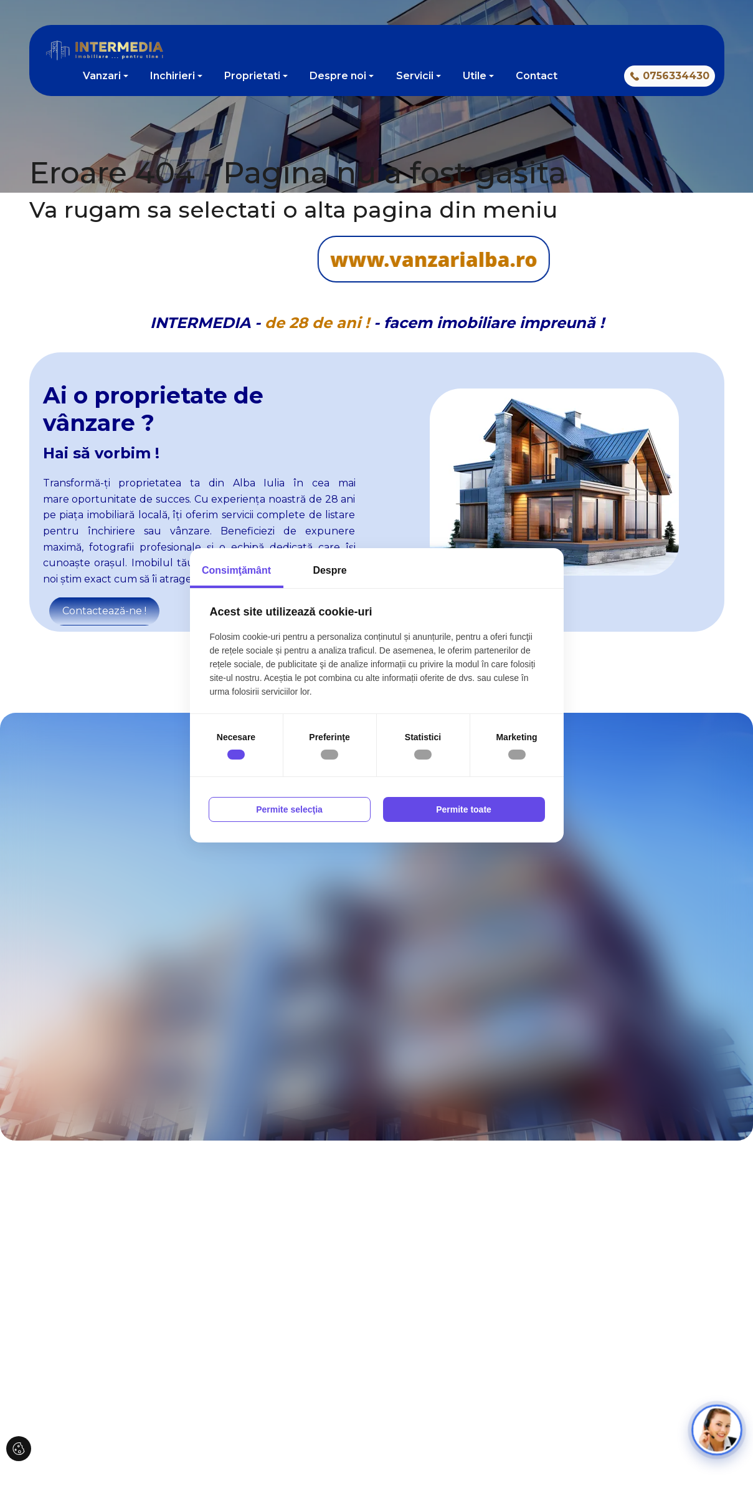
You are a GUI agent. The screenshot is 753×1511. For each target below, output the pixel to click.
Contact (536, 76)
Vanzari (102, 76)
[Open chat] (717, 1430)
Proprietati (252, 76)
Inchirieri (172, 76)
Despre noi (338, 76)
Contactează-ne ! (104, 611)
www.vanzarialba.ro (284, 259)
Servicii (414, 76)
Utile (474, 76)
